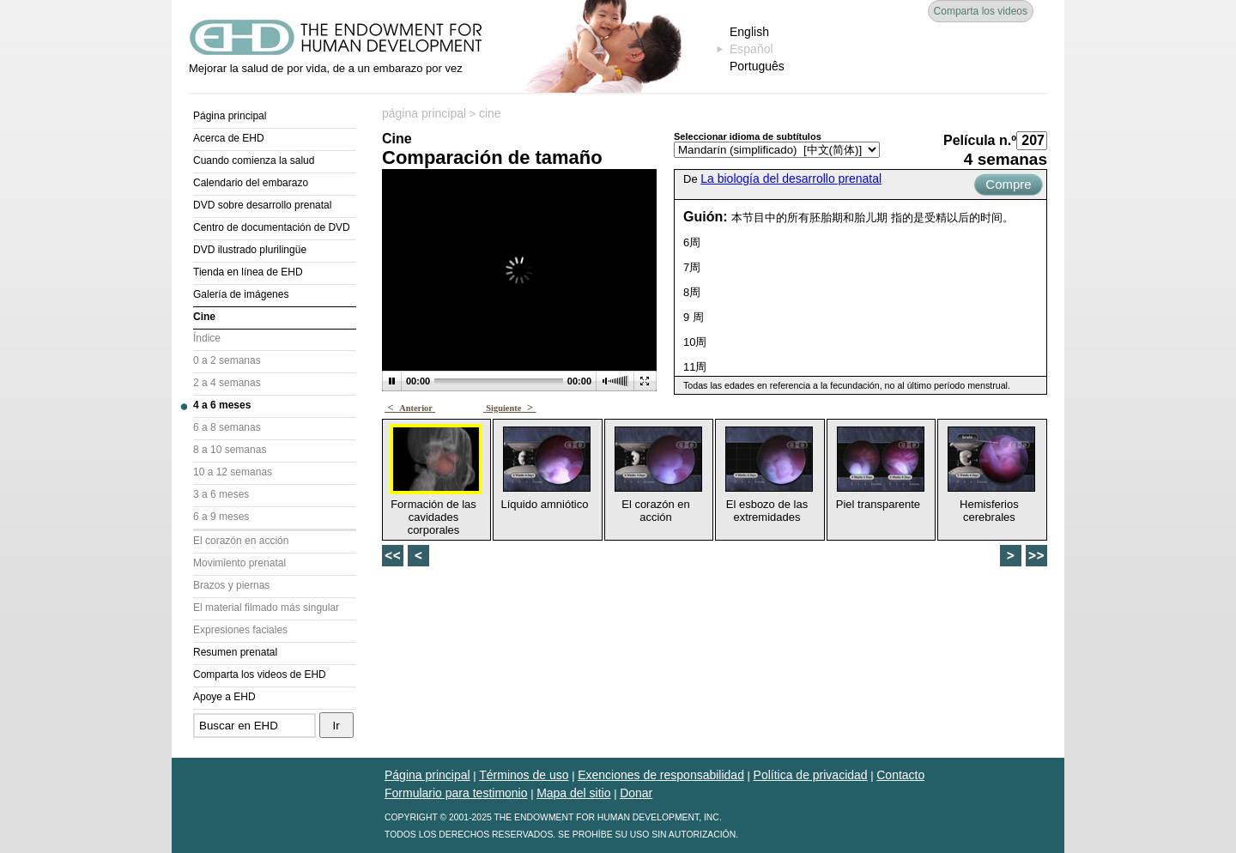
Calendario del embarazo (250, 183)
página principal (424, 113)
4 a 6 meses (222, 405)
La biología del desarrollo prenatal (791, 178)
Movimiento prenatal (239, 563)
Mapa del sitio (573, 793)
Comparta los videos (980, 11)
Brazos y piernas (231, 585)
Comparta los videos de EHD (259, 674)
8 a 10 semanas (229, 450)
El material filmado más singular (266, 608)
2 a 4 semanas (227, 383)
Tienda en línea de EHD (248, 272)
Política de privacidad (811, 775)
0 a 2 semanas (227, 360)
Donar (636, 793)
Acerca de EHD (228, 138)
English (749, 32)
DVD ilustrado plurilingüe (249, 250)
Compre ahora (1008, 186)
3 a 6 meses (221, 494)
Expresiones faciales (240, 630)
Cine (204, 317)
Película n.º (979, 140)
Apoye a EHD (224, 697)
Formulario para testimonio (456, 793)
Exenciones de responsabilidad (661, 775)
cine (490, 113)
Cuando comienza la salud (253, 160)
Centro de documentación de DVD (271, 227)
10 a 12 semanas (232, 472)
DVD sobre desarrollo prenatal (262, 205)
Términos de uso (523, 775)
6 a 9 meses (221, 517)
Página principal (229, 116)
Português (757, 66)
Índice (207, 338)
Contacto (900, 775)
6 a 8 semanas (227, 427)
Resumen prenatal (235, 652)
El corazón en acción (240, 541)
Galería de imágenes (240, 294)
